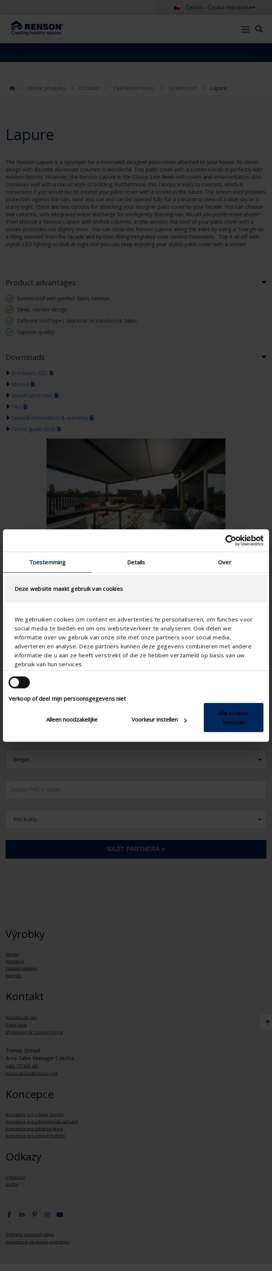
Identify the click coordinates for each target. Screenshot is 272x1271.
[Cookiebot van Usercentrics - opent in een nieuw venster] (230, 540)
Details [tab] (136, 562)
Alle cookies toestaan (234, 717)
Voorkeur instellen (159, 719)
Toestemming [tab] (47, 562)
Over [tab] (224, 562)
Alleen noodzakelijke (72, 719)
